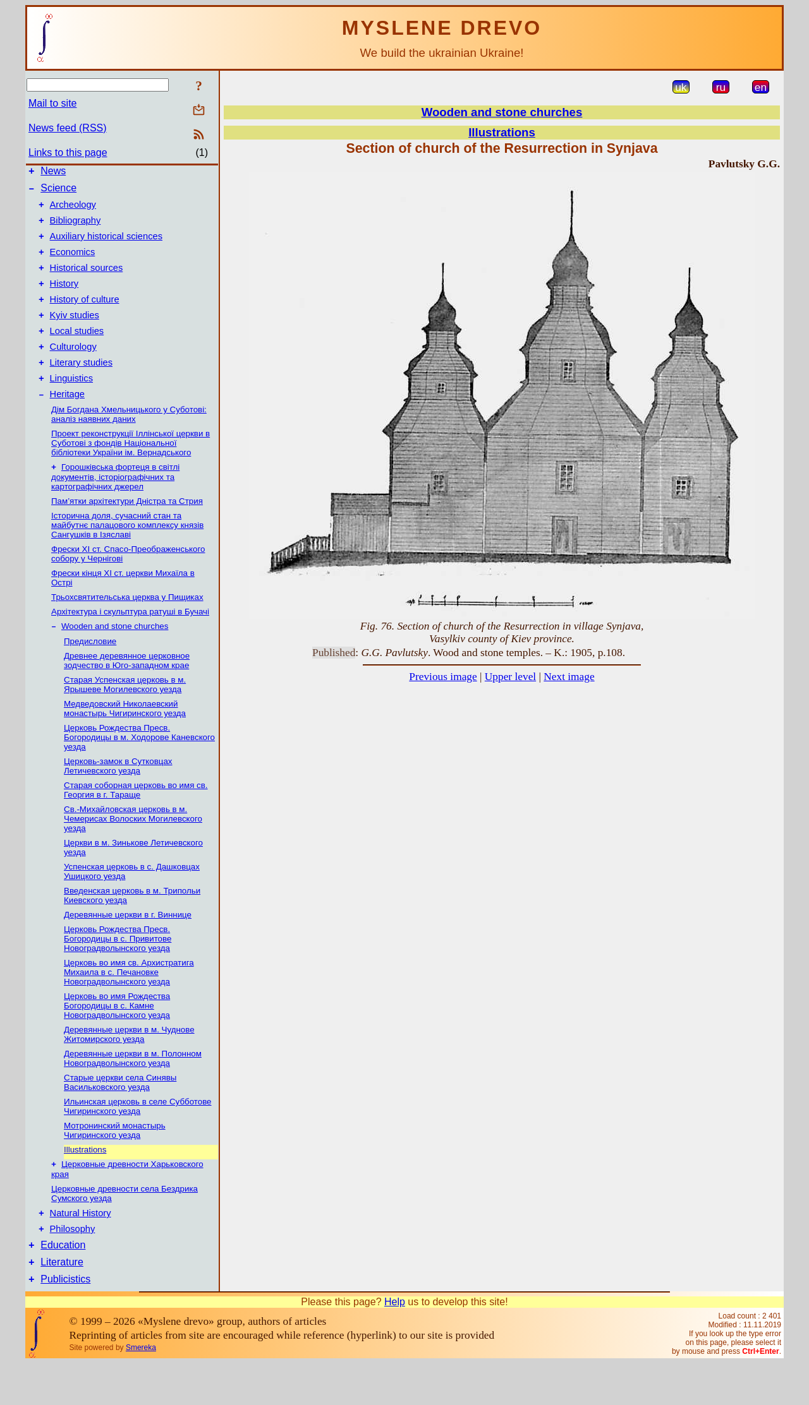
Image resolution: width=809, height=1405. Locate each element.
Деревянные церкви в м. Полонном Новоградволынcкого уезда (133, 1089)
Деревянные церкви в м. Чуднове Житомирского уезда (129, 1065)
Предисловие (90, 672)
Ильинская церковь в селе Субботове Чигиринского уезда (138, 1137)
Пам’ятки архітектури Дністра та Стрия (127, 530)
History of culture (84, 316)
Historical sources (86, 281)
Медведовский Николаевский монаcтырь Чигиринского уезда (125, 739)
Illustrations (85, 1180)
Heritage (67, 422)
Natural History (80, 1247)
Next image (569, 677)
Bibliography (75, 228)
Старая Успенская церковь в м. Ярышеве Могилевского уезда (125, 715)
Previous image (443, 677)
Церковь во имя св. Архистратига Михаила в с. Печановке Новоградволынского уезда (129, 1003)
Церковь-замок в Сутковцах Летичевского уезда (118, 796)
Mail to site (52, 103)
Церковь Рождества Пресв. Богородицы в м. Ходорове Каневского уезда (139, 768)
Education (62, 1282)
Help (394, 1343)
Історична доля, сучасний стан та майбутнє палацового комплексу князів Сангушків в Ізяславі (127, 555)
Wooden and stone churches (114, 657)
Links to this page (67, 152)
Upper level (510, 677)
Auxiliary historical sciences (106, 246)
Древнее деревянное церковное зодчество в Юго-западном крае (127, 691)
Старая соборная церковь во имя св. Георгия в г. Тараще (136, 820)
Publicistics (65, 1320)
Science (58, 191)
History (64, 299)
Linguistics (71, 405)
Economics (72, 263)
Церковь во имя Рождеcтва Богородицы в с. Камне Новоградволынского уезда (117, 1036)
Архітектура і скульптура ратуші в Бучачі (130, 641)
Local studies (77, 352)
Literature (61, 1301)
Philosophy (72, 1265)
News (53, 172)
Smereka (141, 1389)
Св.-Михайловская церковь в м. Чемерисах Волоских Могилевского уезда (133, 849)
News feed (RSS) (67, 128)
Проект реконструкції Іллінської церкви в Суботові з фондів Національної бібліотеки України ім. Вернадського (130, 471)
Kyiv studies (74, 334)
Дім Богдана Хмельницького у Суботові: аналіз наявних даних (129, 442)
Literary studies (81, 387)
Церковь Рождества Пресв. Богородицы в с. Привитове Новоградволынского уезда (117, 969)
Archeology (73, 210)
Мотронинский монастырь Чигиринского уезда (115, 1161)
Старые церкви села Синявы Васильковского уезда (120, 1113)
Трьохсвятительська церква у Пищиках (127, 626)
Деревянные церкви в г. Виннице (128, 945)
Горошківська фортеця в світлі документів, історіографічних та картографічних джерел (115, 506)
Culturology (73, 369)
